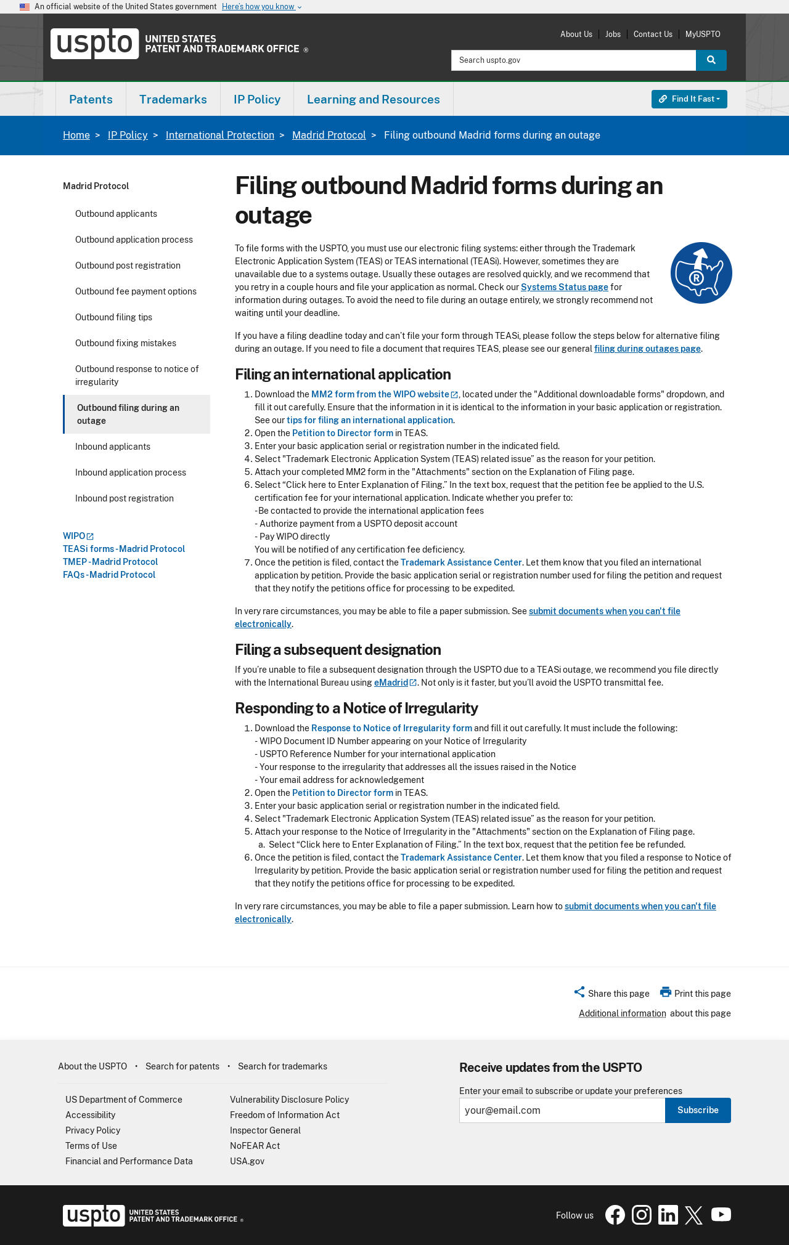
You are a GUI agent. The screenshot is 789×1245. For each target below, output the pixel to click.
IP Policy (128, 135)
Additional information (622, 1013)
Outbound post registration (128, 265)
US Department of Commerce (123, 1100)
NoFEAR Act (255, 1146)
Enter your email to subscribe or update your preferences (570, 1091)
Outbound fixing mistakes (125, 343)
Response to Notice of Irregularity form (391, 728)
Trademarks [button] (173, 99)
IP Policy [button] (257, 99)
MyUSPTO (703, 34)
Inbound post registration (124, 498)
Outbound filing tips (113, 317)
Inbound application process (130, 472)
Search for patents (182, 1066)
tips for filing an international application (370, 420)
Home (76, 135)
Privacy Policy (92, 1130)
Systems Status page (564, 287)
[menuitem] (90, 99)
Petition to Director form (342, 433)
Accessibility (90, 1115)
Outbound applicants (116, 214)
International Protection (220, 135)
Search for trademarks (282, 1066)
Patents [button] (91, 99)
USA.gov (247, 1161)
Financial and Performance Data (129, 1161)
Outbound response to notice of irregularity (137, 375)
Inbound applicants (112, 447)
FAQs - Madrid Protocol (109, 575)
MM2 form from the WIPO (385, 394)
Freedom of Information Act (285, 1115)
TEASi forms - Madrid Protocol (124, 549)
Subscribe (698, 1110)
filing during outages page (647, 349)
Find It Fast (686, 98)
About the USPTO (92, 1066)
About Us (576, 34)
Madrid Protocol (329, 135)
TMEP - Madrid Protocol (110, 562)
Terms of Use (91, 1146)
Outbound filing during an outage (128, 414)
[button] (611, 995)
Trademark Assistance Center (461, 562)
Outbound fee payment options (136, 291)
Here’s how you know (262, 7)
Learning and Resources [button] (373, 99)
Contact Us (653, 34)
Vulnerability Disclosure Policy (289, 1100)
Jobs (613, 34)
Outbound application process (134, 240)
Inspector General (265, 1130)
